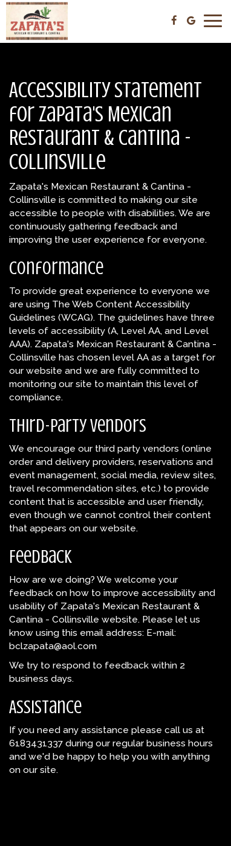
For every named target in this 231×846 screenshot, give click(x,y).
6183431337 (36, 743)
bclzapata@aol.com (53, 646)
